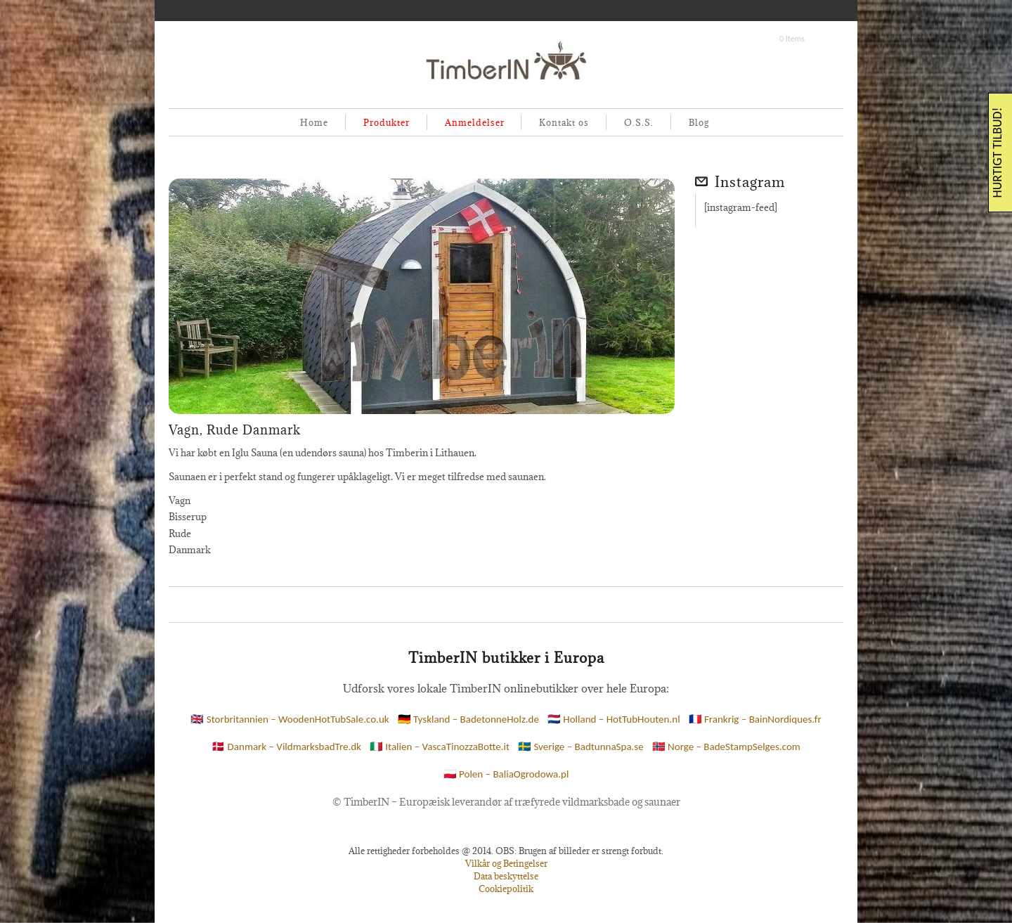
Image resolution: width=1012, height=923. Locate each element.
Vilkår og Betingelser (506, 863)
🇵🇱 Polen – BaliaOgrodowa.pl (506, 774)
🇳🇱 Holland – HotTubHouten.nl (613, 719)
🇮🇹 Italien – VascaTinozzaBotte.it (440, 746)
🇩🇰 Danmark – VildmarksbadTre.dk (286, 746)
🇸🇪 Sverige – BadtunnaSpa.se (581, 746)
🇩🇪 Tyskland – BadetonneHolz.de (468, 719)
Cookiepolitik (506, 888)
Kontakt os (564, 122)
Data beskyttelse (506, 876)
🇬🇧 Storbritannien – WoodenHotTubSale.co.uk (289, 719)
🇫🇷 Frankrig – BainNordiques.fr (755, 719)
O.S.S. (639, 122)
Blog (699, 122)
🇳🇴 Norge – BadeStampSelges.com (726, 746)
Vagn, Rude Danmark (235, 430)
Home (314, 122)
